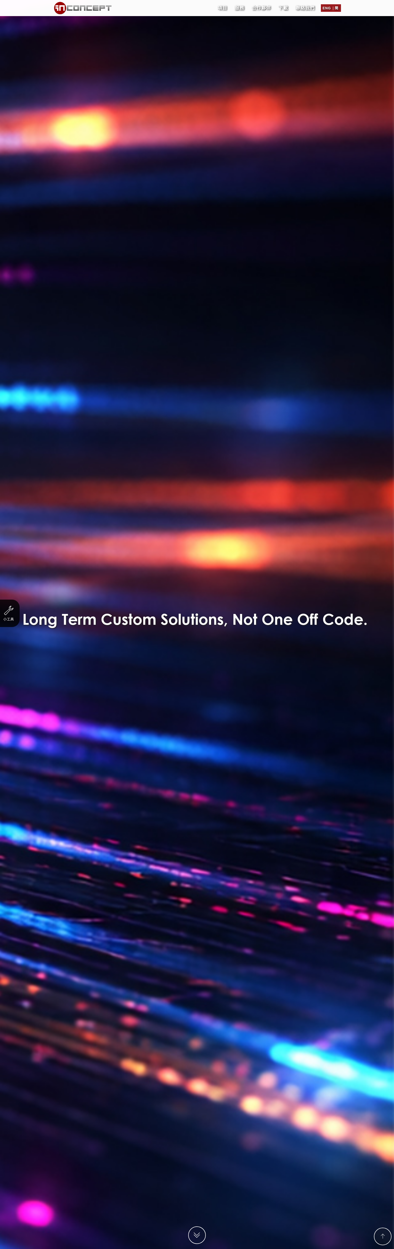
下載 (283, 6)
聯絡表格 (216, 318)
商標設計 (219, 21)
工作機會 (230, 1244)
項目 (222, 6)
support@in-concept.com (208, 1206)
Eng (327, 6)
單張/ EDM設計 (180, 21)
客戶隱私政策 (250, 1244)
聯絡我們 (305, 6)
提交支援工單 (197, 923)
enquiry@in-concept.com (204, 1201)
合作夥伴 (261, 6)
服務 (239, 6)
